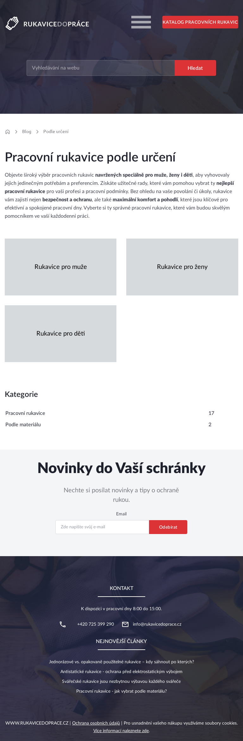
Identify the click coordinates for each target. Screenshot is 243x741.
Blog (26, 131)
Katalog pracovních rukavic (200, 22)
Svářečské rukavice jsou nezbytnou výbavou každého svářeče (121, 681)
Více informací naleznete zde (121, 731)
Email (121, 514)
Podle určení (56, 131)
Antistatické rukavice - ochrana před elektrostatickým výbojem (121, 672)
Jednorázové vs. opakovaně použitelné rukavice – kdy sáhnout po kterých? (121, 662)
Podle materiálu (23, 424)
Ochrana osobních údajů (96, 723)
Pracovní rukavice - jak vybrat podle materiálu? (121, 691)
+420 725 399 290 (95, 624)
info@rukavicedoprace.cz (157, 624)
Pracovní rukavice (25, 413)
